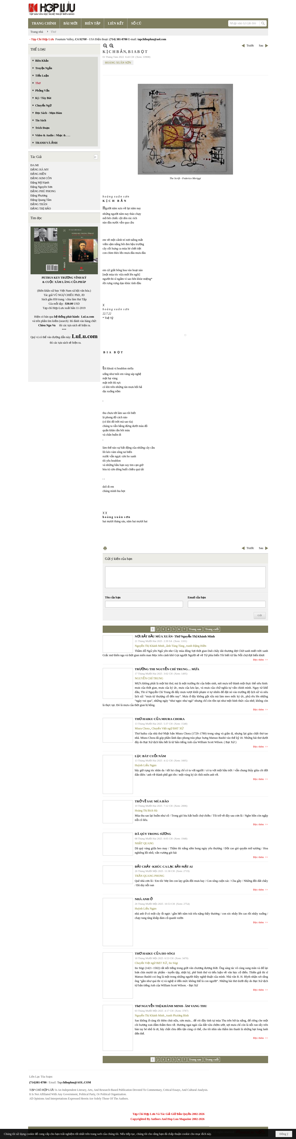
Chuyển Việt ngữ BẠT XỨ (167, 728)
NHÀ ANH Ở (144, 899)
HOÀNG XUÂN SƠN (118, 62)
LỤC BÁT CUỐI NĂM (150, 756)
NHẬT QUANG (144, 843)
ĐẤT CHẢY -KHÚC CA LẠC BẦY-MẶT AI (164, 866)
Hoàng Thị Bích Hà (146, 810)
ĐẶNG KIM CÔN (41, 178)
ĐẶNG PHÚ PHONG (43, 191)
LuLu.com (87, 316)
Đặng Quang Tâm (41, 200)
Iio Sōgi (173, 963)
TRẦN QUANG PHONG (149, 875)
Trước (250, 45)
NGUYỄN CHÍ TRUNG (149, 678)
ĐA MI (35, 165)
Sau (261, 45)
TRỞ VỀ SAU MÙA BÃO (152, 801)
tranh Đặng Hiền (196, 646)
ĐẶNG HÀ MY (40, 169)
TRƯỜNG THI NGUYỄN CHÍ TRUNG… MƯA (167, 669)
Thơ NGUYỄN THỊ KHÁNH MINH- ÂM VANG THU (171, 1006)
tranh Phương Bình (177, 1015)
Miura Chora (142, 728)
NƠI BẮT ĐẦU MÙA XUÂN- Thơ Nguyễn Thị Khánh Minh (175, 636)
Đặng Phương (39, 195)
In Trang (105, 548)
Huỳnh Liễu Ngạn (146, 765)
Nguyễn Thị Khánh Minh (149, 646)
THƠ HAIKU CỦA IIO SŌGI (155, 953)
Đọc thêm (258, 659)
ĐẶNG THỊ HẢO (41, 208)
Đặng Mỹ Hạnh (40, 182)
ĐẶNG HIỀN (38, 174)
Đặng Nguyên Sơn (41, 187)
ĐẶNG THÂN (39, 204)
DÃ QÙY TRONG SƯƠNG (153, 834)
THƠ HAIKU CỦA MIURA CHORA (160, 719)
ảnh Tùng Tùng (175, 646)
